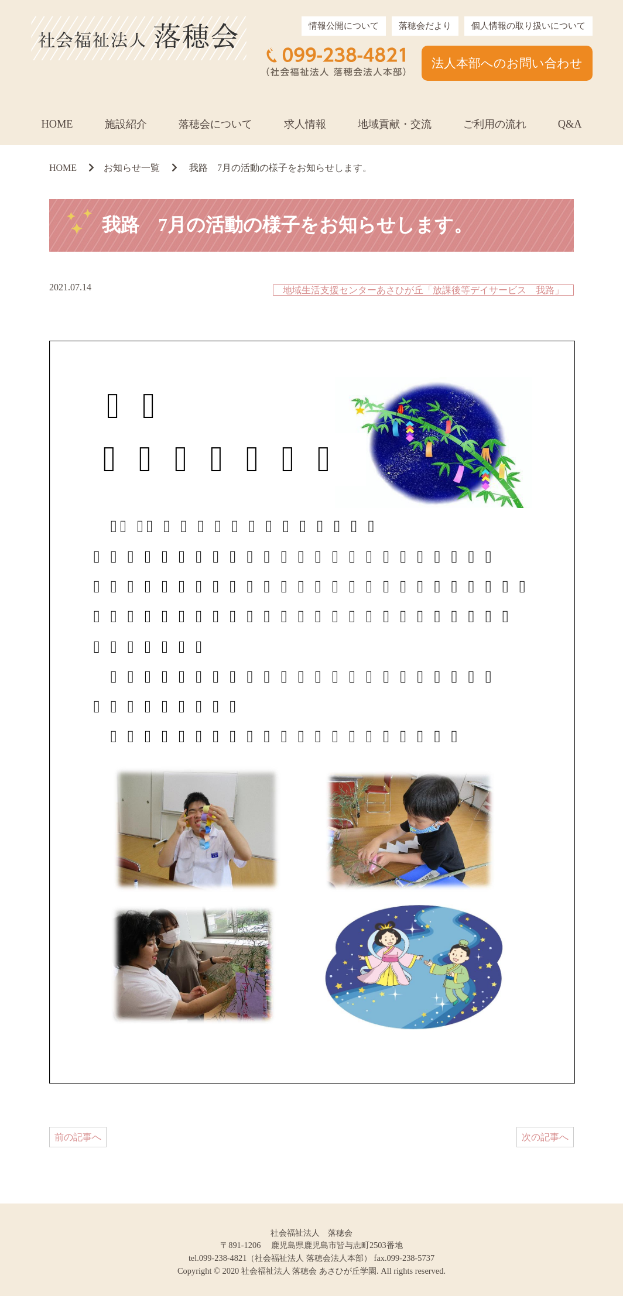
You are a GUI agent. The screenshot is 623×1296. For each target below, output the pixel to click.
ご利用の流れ (494, 124)
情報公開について (344, 25)
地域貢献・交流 (395, 124)
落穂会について (215, 124)
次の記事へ (545, 1137)
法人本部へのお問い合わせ (507, 63)
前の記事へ (77, 1137)
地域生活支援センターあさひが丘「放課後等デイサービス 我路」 (423, 290)
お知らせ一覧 (132, 168)
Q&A (570, 124)
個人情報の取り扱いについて (528, 25)
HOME (57, 124)
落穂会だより (425, 25)
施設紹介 (126, 124)
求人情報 (305, 124)
